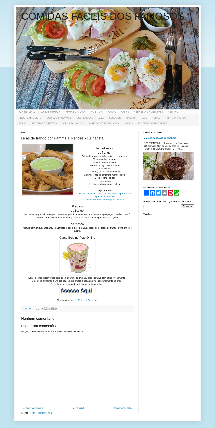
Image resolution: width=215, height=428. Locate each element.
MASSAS (131, 117)
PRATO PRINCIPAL (175, 117)
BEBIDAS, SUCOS (75, 112)
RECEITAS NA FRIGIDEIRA (152, 123)
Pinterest (82, 300)
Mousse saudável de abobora (159, 138)
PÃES (144, 117)
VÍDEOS (128, 123)
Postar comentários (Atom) (41, 413)
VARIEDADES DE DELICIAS (104, 123)
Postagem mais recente (32, 408)
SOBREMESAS (85, 117)
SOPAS (23, 123)
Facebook (93, 300)
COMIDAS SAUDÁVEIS (59, 117)
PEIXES (156, 117)
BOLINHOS (96, 112)
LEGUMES (115, 117)
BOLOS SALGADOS (72, 123)
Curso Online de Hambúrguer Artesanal (104, 199)
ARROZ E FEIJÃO (50, 112)
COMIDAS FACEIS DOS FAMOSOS (102, 16)
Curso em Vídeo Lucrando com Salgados (96, 193)
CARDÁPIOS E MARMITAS (148, 112)
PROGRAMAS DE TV (30, 117)
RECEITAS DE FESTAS (44, 123)
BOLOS (112, 112)
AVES (101, 117)
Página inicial (78, 408)
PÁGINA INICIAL (27, 112)
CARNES (173, 112)
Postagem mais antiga (123, 408)
